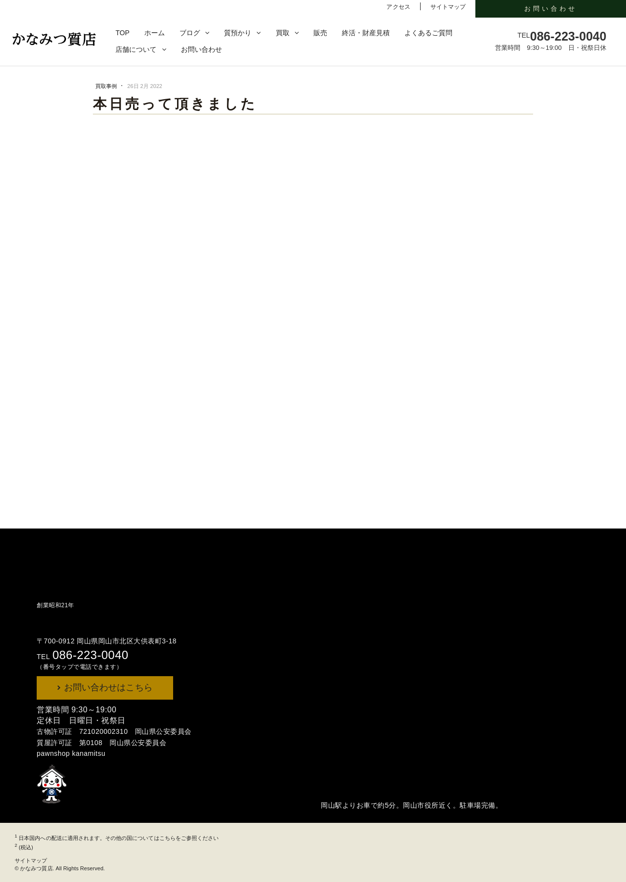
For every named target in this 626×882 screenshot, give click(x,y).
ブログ (189, 33)
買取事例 (106, 86)
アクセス (398, 6)
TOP (122, 33)
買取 (283, 33)
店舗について (135, 49)
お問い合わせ (201, 49)
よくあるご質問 (428, 33)
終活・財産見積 (366, 33)
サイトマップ (448, 6)
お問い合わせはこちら (107, 687)
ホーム (154, 33)
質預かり (237, 33)
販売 (320, 33)
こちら (167, 838)
